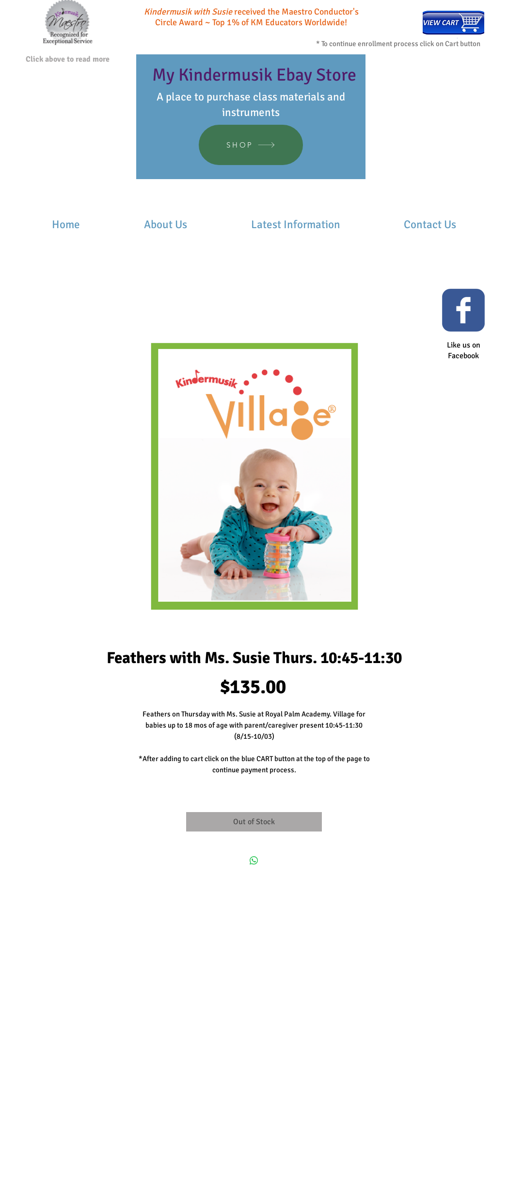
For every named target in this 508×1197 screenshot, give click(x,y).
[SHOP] (251, 145)
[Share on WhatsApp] (254, 860)
